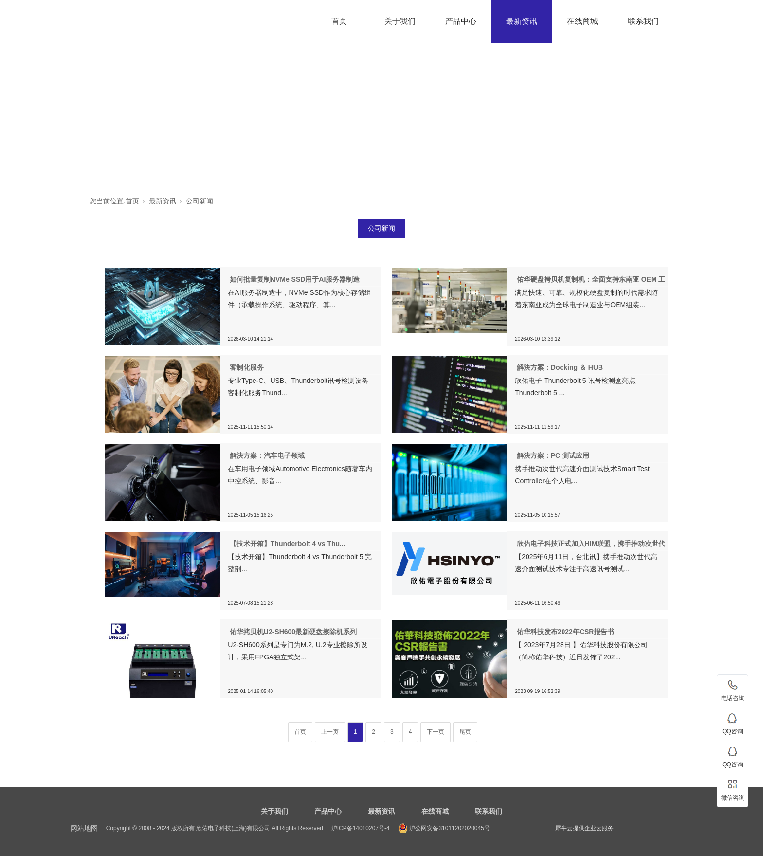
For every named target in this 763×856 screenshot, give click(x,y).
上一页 (330, 732)
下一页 (435, 732)
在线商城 (582, 21)
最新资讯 (521, 21)
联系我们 (643, 21)
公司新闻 (199, 201)
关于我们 (400, 21)
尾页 (465, 732)
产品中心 (460, 21)
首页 (339, 21)
